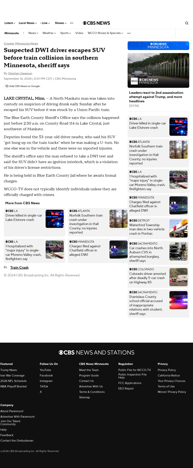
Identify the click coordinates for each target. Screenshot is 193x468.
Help (3, 429)
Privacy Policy (167, 370)
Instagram (46, 380)
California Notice (169, 375)
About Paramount (11, 411)
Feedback (6, 435)
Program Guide (89, 375)
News (33, 33)
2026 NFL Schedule (13, 380)
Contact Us (86, 380)
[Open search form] (186, 23)
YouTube (45, 370)
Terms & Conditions (92, 391)
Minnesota (12, 33)
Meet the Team (89, 370)
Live (46, 23)
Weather (49, 33)
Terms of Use (166, 386)
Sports (65, 33)
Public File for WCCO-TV (134, 370)
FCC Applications (129, 383)
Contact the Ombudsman (16, 440)
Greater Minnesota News (21, 43)
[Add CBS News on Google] (22, 86)
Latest (10, 23)
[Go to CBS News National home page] (96, 23)
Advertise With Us (91, 386)
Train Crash (19, 267)
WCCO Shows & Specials (105, 33)
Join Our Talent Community (10, 423)
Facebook (46, 375)
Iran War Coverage (12, 375)
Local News (28, 23)
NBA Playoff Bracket (13, 386)
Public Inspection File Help (132, 376)
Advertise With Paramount (17, 416)
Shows (60, 23)
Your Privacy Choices (171, 380)
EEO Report (126, 388)
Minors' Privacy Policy (172, 391)
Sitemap (84, 397)
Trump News (8, 370)
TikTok (44, 386)
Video (79, 33)
